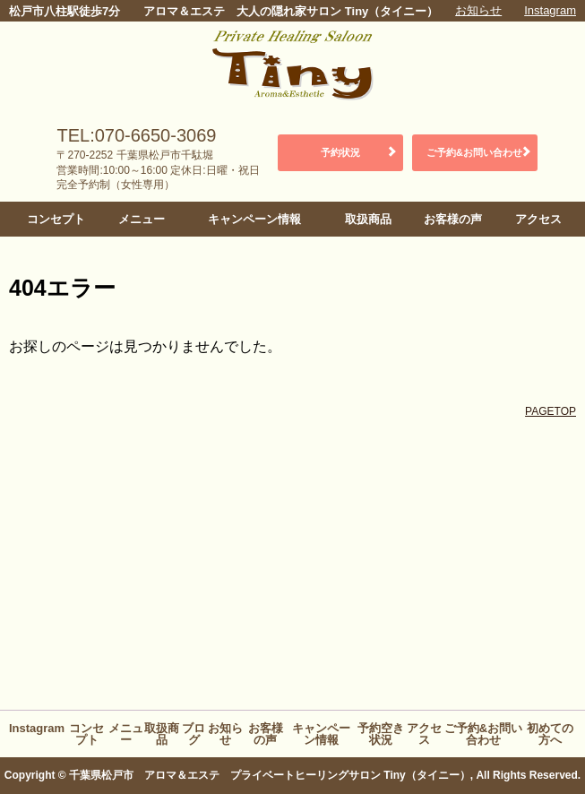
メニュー (141, 219)
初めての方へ (550, 734)
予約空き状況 (380, 734)
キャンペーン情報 (254, 219)
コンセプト (56, 219)
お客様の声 (453, 219)
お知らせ (478, 10)
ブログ (193, 734)
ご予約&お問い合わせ (474, 152)
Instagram (550, 10)
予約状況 (340, 152)
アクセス (538, 219)
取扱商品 (368, 219)
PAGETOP (550, 411)
